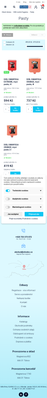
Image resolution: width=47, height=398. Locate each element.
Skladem (10, 45)
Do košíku (15, 109)
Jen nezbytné (13, 214)
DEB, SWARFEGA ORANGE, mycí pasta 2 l (11, 147)
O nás (18, 2)
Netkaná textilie (23, 298)
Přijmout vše (34, 214)
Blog (24, 2)
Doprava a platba (23, 341)
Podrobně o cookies (24, 337)
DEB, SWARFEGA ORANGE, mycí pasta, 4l (33, 81)
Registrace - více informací (23, 290)
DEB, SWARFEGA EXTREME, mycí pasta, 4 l (11, 81)
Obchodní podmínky (23, 325)
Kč (43, 2)
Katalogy (23, 321)
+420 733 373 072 (23, 237)
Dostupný (10, 42)
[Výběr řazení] (35, 35)
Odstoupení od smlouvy (23, 333)
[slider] (26, 46)
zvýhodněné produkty (21, 26)
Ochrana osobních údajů (23, 329)
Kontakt (23, 302)
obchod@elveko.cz (23, 252)
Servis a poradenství (23, 294)
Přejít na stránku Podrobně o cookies (23, 219)
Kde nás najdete (34, 2)
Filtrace (7, 35)
